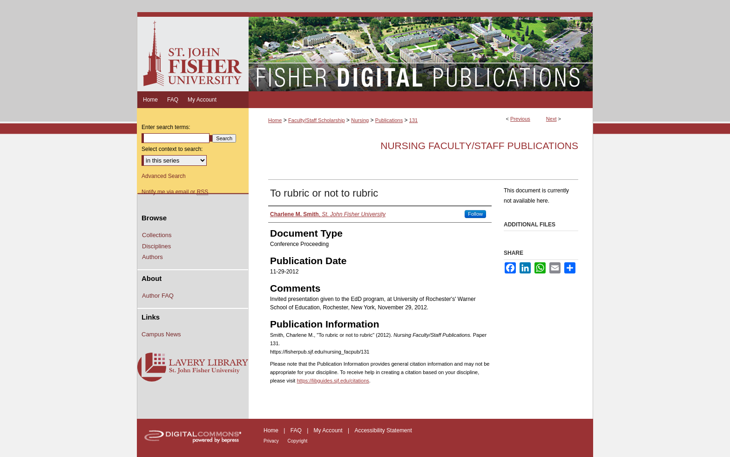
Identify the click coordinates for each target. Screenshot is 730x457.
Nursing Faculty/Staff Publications (479, 145)
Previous (520, 119)
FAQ (297, 430)
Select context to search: (172, 149)
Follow (475, 214)
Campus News (161, 334)
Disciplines (156, 246)
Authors (152, 256)
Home (275, 120)
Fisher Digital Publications (421, 51)
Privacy (272, 440)
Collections (157, 235)
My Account (329, 430)
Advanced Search (164, 176)
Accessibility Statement (383, 430)
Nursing (360, 120)
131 (413, 120)
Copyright (298, 440)
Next (551, 119)
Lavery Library (192, 367)
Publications (389, 120)
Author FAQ (158, 295)
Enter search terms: (166, 127)
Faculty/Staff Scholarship (316, 120)
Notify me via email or (175, 192)
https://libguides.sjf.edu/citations (333, 380)
